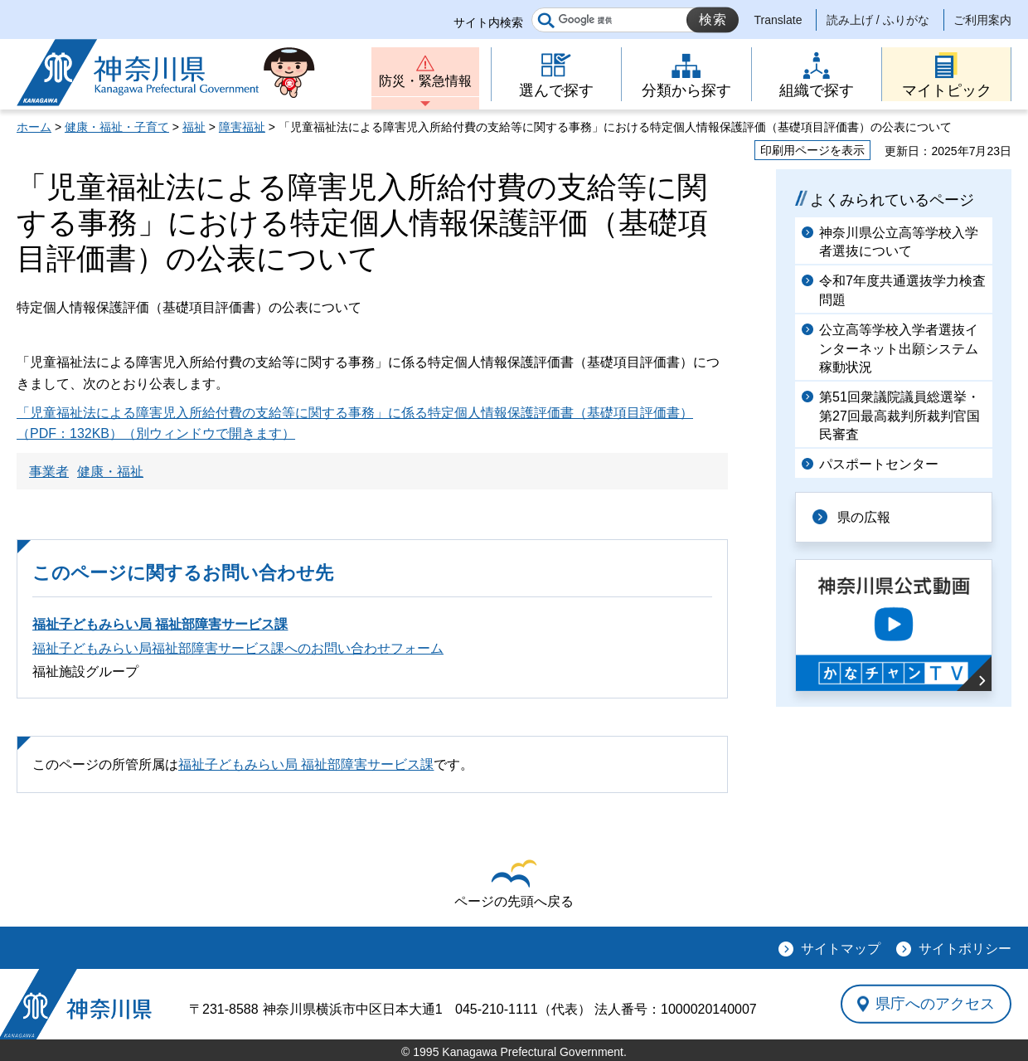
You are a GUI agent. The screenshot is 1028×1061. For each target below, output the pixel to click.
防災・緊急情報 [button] (425, 81)
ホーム (34, 127)
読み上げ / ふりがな (878, 20)
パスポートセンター (878, 464)
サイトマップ (840, 949)
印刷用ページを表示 (812, 150)
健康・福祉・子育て (117, 127)
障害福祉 (242, 127)
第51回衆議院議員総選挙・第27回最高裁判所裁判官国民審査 (899, 415)
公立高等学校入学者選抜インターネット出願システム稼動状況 (898, 348)
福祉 (194, 127)
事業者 (49, 472)
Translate (778, 20)
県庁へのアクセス (935, 1003)
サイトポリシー (965, 949)
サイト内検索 (488, 22)
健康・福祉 (110, 472)
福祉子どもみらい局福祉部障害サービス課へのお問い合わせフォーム (238, 648)
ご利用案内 (982, 20)
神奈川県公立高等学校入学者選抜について (898, 242)
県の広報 (863, 517)
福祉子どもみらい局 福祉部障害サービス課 (160, 624)
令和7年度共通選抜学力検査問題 (902, 290)
